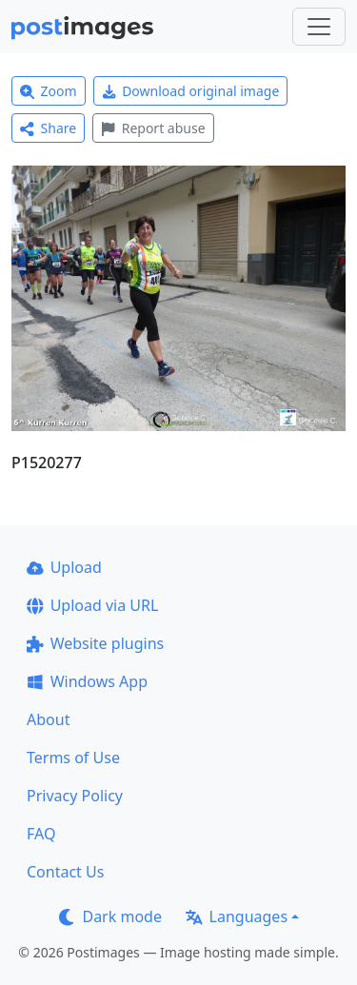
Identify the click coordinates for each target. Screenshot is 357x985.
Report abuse (153, 128)
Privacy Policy (75, 795)
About (48, 719)
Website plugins (95, 643)
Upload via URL (92, 605)
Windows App (87, 681)
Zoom (48, 91)
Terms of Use (73, 757)
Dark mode (110, 916)
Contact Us (65, 871)
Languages (237, 916)
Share (48, 128)
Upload (64, 567)
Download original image (191, 91)
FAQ (41, 833)
